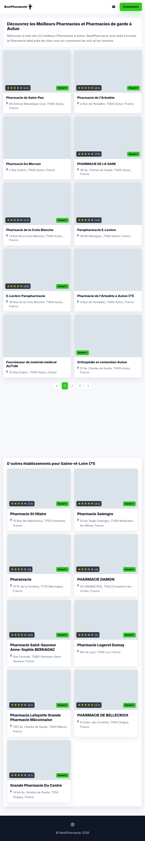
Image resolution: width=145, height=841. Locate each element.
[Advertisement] (72, 427)
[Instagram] (72, 824)
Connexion (131, 7)
